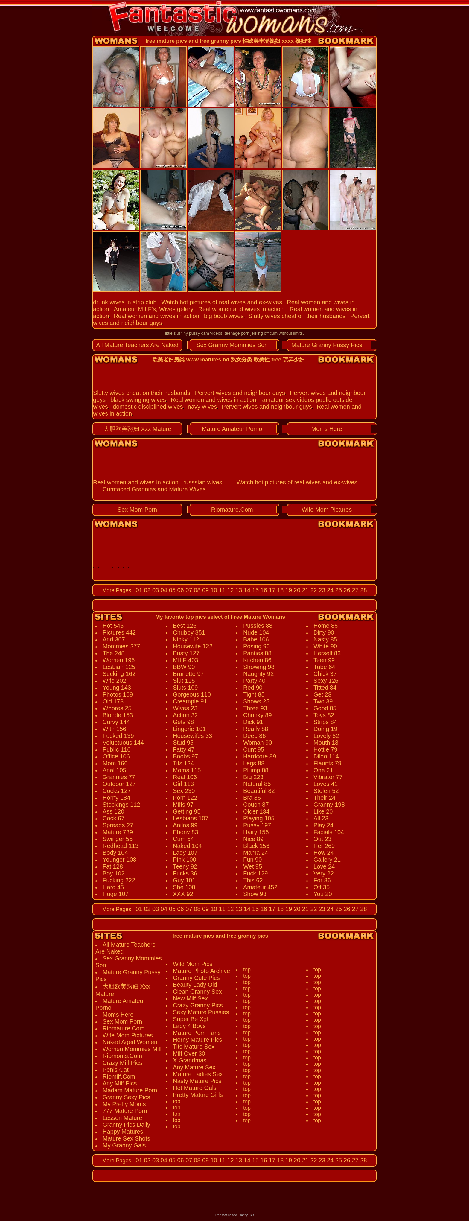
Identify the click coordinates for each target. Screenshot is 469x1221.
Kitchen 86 (257, 660)
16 (263, 590)
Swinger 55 (118, 839)
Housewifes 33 (192, 735)
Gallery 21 (327, 859)
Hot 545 (113, 625)
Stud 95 (183, 742)
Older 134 (256, 811)
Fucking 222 (119, 880)
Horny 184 (116, 797)
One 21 (323, 770)
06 (180, 590)
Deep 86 (254, 735)
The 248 (113, 653)
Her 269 (324, 846)
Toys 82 (323, 715)
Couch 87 (256, 804)
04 (163, 590)
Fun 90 (252, 859)
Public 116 (116, 749)
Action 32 (185, 715)
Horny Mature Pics (197, 1039)
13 (238, 590)
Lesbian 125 (119, 667)
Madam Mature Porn (130, 1090)
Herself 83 (327, 653)
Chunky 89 (257, 715)
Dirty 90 (323, 632)
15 (254, 590)
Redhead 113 (120, 846)
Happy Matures (123, 1131)
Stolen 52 (326, 790)
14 (246, 590)
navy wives (202, 406)
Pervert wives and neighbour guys (240, 393)
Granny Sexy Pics (126, 1097)
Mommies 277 (121, 646)
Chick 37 (325, 673)
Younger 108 (119, 859)
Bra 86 (252, 797)
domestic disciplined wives (148, 406)
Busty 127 (186, 653)
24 (329, 590)
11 (221, 590)
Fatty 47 (183, 749)
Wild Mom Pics (192, 964)
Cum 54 (183, 839)
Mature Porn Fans (197, 1033)
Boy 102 (113, 873)
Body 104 (115, 852)
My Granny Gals (124, 1145)
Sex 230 (184, 790)
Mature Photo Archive (201, 971)
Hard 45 (113, 887)
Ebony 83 (185, 832)
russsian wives (202, 482)
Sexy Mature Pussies (201, 1012)
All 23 (320, 818)
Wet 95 (252, 866)
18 (279, 590)
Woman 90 (257, 742)
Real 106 (185, 777)
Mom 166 (115, 763)
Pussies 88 (257, 625)
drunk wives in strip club (124, 302)
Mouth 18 (325, 742)
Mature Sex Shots (126, 1138)
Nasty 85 (325, 639)
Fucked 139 (118, 735)
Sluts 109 (185, 687)
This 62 (253, 880)
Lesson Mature (122, 1117)
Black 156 (256, 846)
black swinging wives (138, 399)
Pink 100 (184, 859)
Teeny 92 (185, 866)
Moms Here (326, 428)
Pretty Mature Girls (198, 1094)
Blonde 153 (118, 715)
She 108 (184, 887)
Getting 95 (186, 811)
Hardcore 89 (259, 756)
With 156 (114, 729)
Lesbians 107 (190, 818)
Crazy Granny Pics (198, 1005)
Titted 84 (324, 687)
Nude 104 (256, 632)
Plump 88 (256, 770)
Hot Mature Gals (195, 1088)
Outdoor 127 (119, 784)
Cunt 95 (253, 749)
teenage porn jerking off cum (251, 333)
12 (230, 590)
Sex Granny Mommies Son (232, 345)
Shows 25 (256, 701)
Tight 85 (254, 694)
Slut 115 (184, 680)
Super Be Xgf (190, 1019)
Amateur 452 (260, 887)
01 (138, 590)
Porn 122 (185, 797)
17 (271, 590)
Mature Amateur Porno (232, 428)
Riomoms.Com (122, 1056)
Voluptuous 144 (123, 742)
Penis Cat (116, 1069)
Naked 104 (187, 846)
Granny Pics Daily (126, 1124)
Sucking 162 (119, 673)
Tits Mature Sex (193, 1046)
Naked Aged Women (130, 1042)
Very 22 (323, 873)
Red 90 (253, 687)
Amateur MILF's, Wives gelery (153, 309)
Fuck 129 (255, 873)
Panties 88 (257, 653)
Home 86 (325, 625)
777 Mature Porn (125, 1111)
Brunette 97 (188, 673)
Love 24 (324, 866)
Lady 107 (185, 852)
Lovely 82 (326, 735)
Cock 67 (113, 818)
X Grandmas (189, 1060)
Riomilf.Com (119, 1076)
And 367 (114, 639)
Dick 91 (253, 722)
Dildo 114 (326, 756)
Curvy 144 (116, 722)
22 (313, 590)
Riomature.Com (232, 509)
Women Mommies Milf (132, 1049)
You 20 (322, 894)
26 (346, 590)
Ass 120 (113, 811)
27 (354, 590)
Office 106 (116, 756)
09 (204, 590)
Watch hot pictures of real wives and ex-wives (221, 302)
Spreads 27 (118, 825)
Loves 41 (325, 784)
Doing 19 (325, 729)
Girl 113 (183, 784)
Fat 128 (113, 866)
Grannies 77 (119, 777)
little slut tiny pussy (182, 333)
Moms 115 (187, 770)
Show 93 (255, 894)
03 (155, 590)
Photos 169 (118, 694)
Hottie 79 (325, 749)
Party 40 (254, 680)
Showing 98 (259, 667)
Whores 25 (117, 708)
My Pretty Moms (124, 1104)
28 (363, 590)
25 (338, 590)
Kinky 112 (186, 639)
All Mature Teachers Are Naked (137, 345)
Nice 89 (253, 839)
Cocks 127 (117, 790)
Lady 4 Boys (189, 1026)
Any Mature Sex (194, 1067)
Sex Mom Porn (137, 509)
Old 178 (113, 701)
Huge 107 (116, 894)
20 (296, 590)
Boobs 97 (185, 756)
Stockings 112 (121, 804)
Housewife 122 (192, 646)
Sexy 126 (325, 680)
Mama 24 (255, 852)
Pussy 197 (257, 825)
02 (146, 590)
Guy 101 (184, 880)
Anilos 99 (185, 825)
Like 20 (323, 811)
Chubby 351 (189, 632)
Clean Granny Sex (197, 991)
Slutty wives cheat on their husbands (296, 316)
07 (188, 590)
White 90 (325, 646)
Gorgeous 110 (192, 694)
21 (304, 590)
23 (321, 590)
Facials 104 (328, 832)
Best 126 (185, 625)
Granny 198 (329, 804)
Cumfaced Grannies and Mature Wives (154, 489)
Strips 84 (325, 722)
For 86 (322, 880)
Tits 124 (183, 763)
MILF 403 (185, 660)
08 (196, 590)
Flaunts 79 (327, 763)
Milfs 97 (183, 804)
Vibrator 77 (327, 777)
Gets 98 (183, 722)
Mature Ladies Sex (198, 1074)
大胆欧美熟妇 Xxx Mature (137, 428)
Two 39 (323, 701)
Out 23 (322, 839)
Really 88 (255, 729)
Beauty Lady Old (195, 984)
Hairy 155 (256, 832)
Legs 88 (253, 763)
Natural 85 (257, 784)
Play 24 (323, 825)
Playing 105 (259, 818)
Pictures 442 (119, 632)
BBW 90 (184, 667)
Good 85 (324, 708)
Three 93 (255, 708)
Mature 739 (118, 832)
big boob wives (223, 316)
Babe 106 (256, 639)
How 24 (323, 852)
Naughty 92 (258, 673)
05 (171, 590)
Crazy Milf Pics (122, 1062)
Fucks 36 (185, 873)
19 (288, 590)
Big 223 (253, 777)
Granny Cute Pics (196, 977)
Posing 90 (256, 646)
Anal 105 (114, 770)
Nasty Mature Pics (197, 1081)
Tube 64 (324, 667)
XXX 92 (183, 894)
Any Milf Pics (120, 1083)
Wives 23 (185, 708)
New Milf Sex (190, 998)
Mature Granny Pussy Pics (326, 345)
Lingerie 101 (189, 729)
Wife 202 (114, 680)
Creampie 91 (190, 701)
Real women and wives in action (241, 309)
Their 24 (324, 797)
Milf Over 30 (189, 1053)
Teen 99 (324, 660)
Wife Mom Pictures (327, 509)
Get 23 (322, 694)
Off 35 (321, 887)
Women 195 (119, 660)
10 (213, 590)
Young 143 (117, 687)
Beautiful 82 (259, 790)
